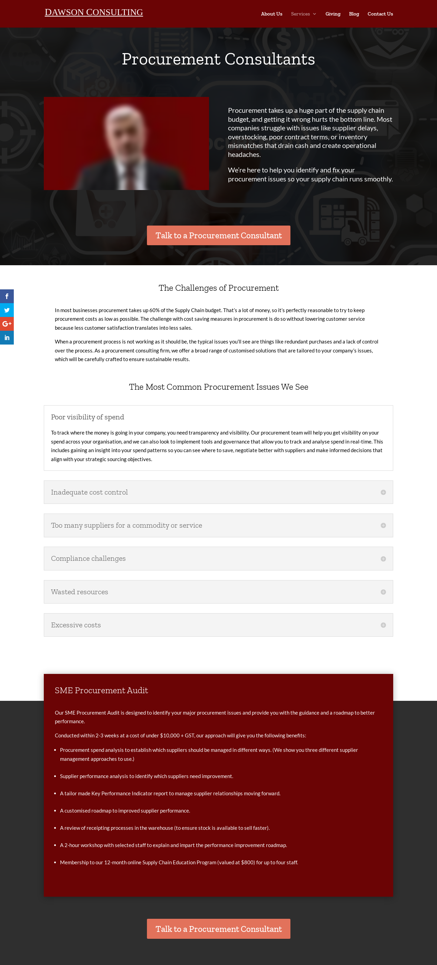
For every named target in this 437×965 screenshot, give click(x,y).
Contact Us (380, 14)
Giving (333, 14)
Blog (354, 14)
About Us (271, 14)
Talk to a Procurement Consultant (219, 235)
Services (300, 14)
